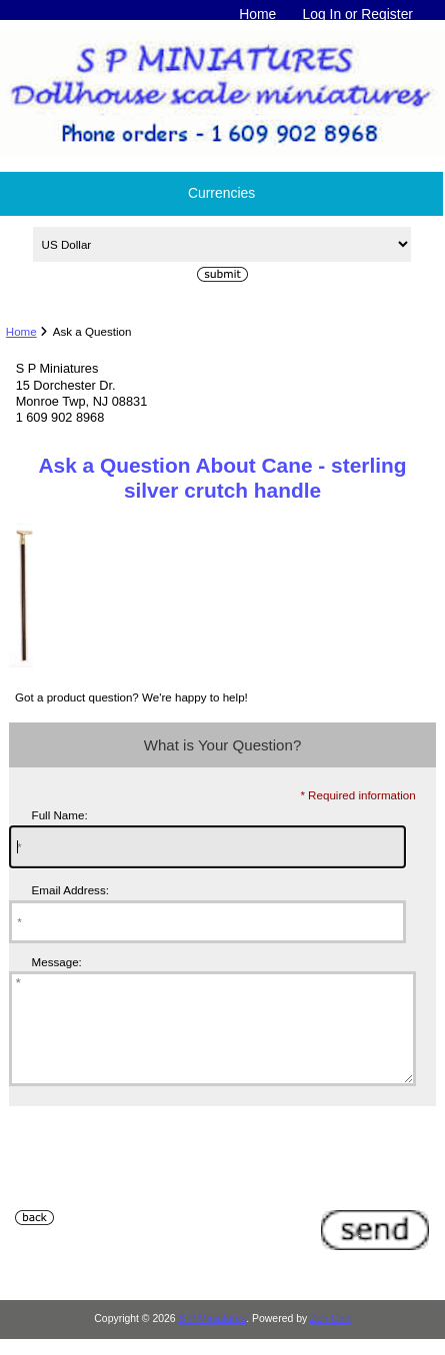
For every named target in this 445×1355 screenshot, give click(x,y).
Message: (57, 961)
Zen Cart (330, 1339)
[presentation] (161, 1186)
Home (257, 14)
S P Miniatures (213, 1339)
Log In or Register (357, 14)
